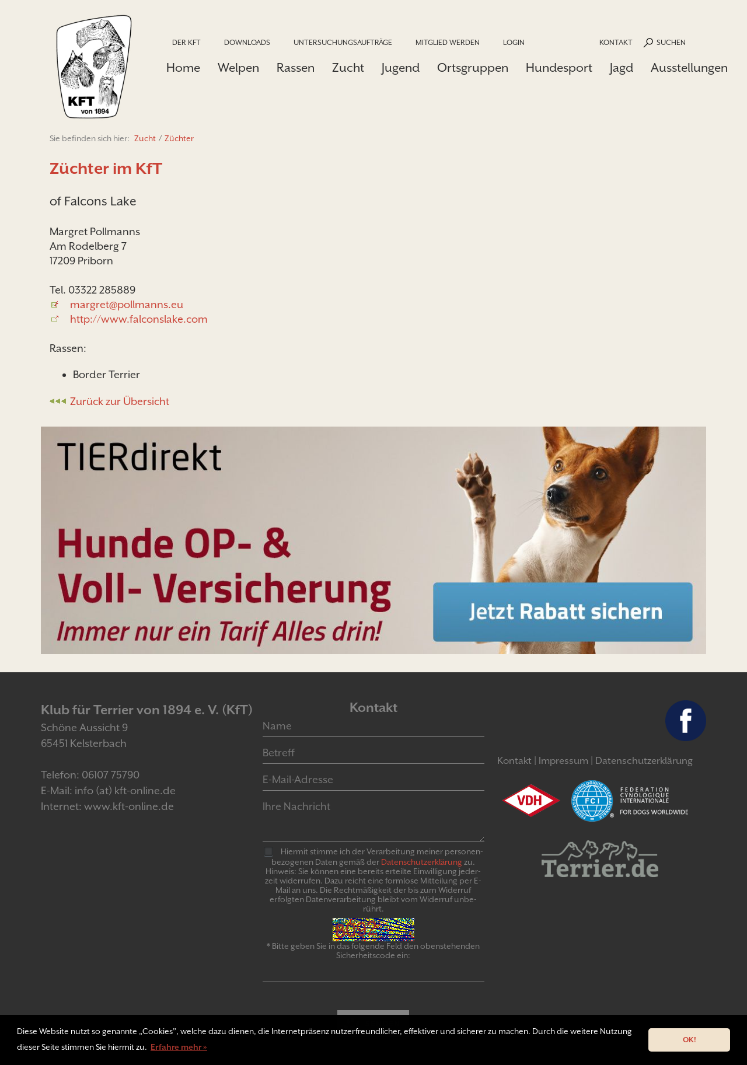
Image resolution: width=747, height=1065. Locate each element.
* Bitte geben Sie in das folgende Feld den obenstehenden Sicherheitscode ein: (373, 950)
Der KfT (186, 42)
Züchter (179, 138)
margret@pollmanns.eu (126, 304)
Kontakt (616, 42)
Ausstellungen (689, 68)
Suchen (671, 42)
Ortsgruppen (472, 68)
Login (514, 42)
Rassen (296, 68)
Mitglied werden (448, 42)
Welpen (238, 68)
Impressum (563, 760)
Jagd (621, 68)
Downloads (247, 42)
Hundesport (559, 68)
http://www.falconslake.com (139, 319)
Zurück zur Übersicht (119, 401)
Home (183, 68)
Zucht (348, 68)
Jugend (401, 68)
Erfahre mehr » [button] (179, 1047)
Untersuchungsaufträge (343, 42)
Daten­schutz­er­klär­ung (421, 862)
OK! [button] (689, 1039)
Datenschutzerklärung (644, 760)
